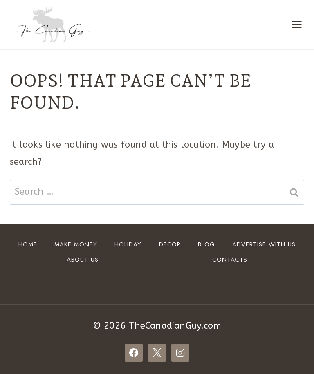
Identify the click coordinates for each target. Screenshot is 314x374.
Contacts (229, 259)
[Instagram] (180, 353)
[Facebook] (134, 353)
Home (27, 244)
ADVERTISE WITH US (264, 244)
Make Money (75, 244)
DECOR (170, 244)
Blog (206, 244)
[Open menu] (296, 25)
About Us (83, 259)
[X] (157, 353)
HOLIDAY (127, 244)
